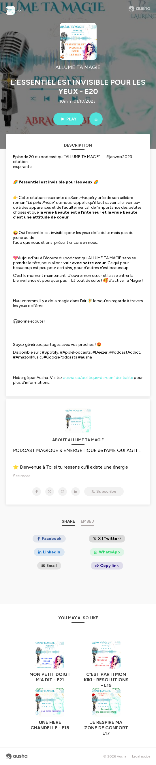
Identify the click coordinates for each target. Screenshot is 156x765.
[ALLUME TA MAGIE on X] (49, 491)
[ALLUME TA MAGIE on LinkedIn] (75, 491)
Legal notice (141, 756)
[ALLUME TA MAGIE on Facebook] (36, 491)
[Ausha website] (139, 8)
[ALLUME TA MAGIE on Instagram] (62, 491)
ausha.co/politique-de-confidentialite (98, 377)
